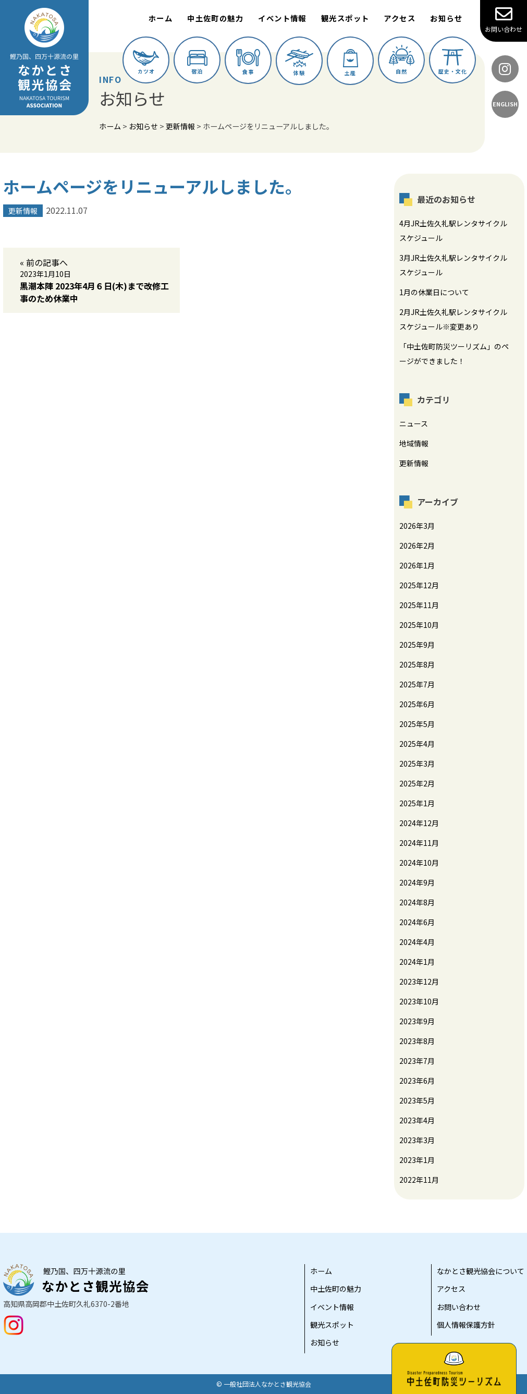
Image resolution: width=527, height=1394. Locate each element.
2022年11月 (419, 1179)
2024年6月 (417, 922)
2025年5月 (417, 724)
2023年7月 (417, 1061)
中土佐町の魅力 (215, 18)
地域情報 (413, 443)
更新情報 (413, 463)
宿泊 (197, 62)
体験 (299, 63)
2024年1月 (417, 961)
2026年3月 (417, 525)
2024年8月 (417, 902)
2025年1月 (417, 803)
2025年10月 (419, 625)
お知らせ (446, 18)
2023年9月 (417, 1021)
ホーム (161, 18)
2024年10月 (419, 862)
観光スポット (345, 18)
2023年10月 (419, 1001)
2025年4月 (417, 743)
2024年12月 (419, 823)
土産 (350, 63)
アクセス (399, 18)
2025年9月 (417, 644)
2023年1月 (417, 1160)
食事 (248, 62)
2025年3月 (417, 763)
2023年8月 (417, 1041)
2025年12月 (419, 585)
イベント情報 (282, 18)
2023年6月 (417, 1080)
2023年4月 (417, 1120)
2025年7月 (417, 684)
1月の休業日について (434, 292)
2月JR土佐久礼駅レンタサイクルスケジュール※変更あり (453, 319)
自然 (401, 60)
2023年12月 (419, 981)
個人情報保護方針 (466, 1324)
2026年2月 (417, 545)
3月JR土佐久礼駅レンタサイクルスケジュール (453, 264)
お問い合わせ (503, 19)
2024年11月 (419, 843)
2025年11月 (419, 605)
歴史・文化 (452, 62)
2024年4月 (417, 942)
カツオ (146, 62)
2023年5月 (417, 1100)
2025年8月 (417, 664)
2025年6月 (417, 704)
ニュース (413, 423)
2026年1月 (417, 565)
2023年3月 (417, 1140)
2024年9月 (417, 882)
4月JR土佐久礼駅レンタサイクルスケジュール (453, 230)
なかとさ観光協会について (480, 1271)
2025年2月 (417, 783)
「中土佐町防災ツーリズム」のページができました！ (454, 353)
